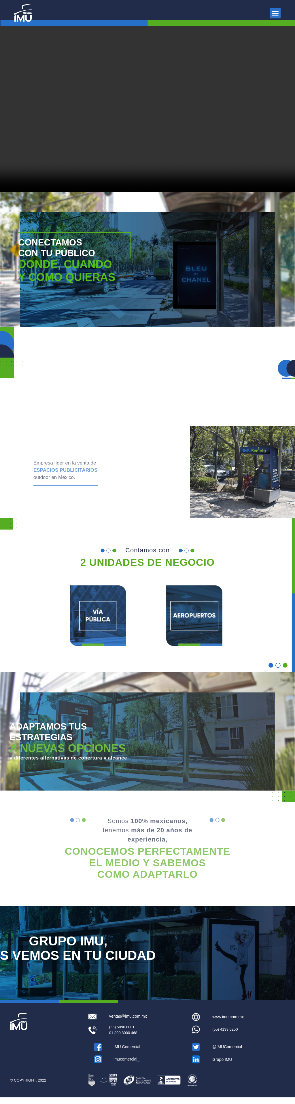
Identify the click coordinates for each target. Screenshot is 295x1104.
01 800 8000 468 (123, 1039)
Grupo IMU (222, 1065)
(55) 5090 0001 (122, 1033)
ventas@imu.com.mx (128, 1023)
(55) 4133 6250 (225, 1035)
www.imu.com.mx (228, 1023)
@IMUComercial (227, 1053)
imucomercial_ (126, 1065)
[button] (275, 13)
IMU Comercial (127, 1053)
